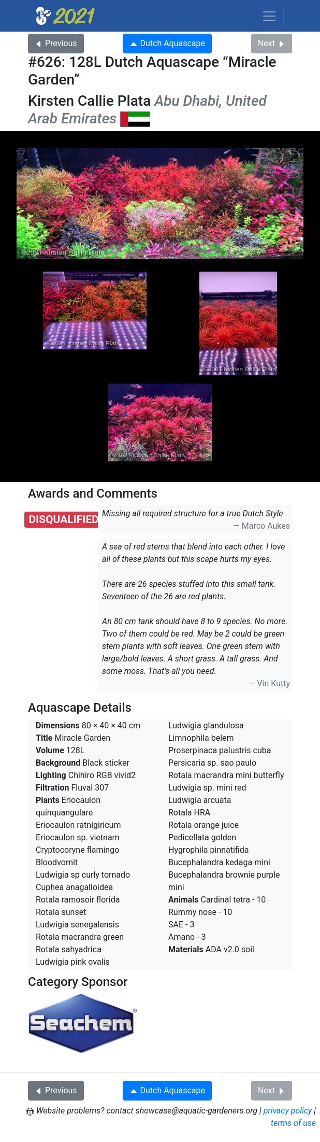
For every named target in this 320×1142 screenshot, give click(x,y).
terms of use (293, 1123)
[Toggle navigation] (269, 16)
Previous (56, 43)
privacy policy (288, 1111)
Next (271, 43)
